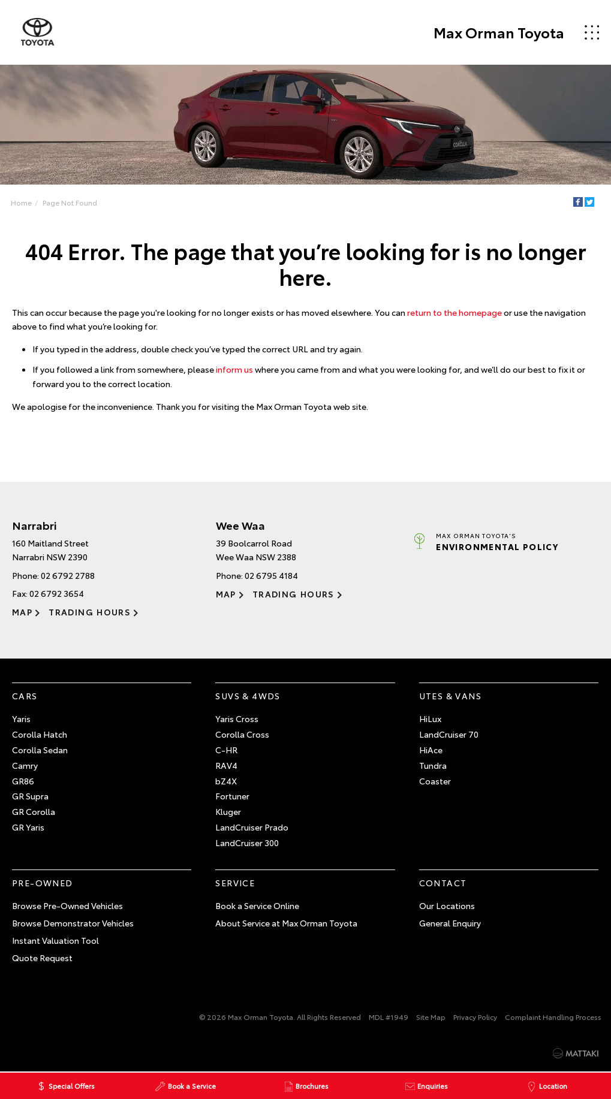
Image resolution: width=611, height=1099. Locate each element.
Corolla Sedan (40, 750)
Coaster (435, 781)
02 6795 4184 (271, 575)
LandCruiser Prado (251, 827)
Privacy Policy (475, 1017)
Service (235, 883)
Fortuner (232, 796)
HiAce (431, 750)
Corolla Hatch (39, 734)
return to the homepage (454, 312)
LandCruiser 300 (247, 843)
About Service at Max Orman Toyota (286, 923)
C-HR (226, 750)
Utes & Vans (450, 696)
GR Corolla (33, 811)
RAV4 (226, 765)
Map (22, 612)
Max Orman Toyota (498, 32)
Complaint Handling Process (553, 1017)
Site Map (431, 1017)
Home (21, 202)
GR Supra (30, 796)
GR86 (23, 781)
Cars (25, 696)
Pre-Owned (42, 883)
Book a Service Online (257, 905)
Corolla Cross (242, 734)
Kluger (228, 811)
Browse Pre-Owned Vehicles (67, 905)
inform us (234, 369)
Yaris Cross (236, 719)
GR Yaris (28, 827)
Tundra (433, 765)
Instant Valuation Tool (55, 940)
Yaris (21, 719)
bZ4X (226, 781)
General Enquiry (450, 923)
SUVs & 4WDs (247, 696)
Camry (25, 765)
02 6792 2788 (68, 575)
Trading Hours (90, 612)
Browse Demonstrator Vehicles (73, 923)
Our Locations (447, 905)
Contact (443, 883)
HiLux (430, 719)
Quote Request (42, 958)
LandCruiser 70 (448, 734)
